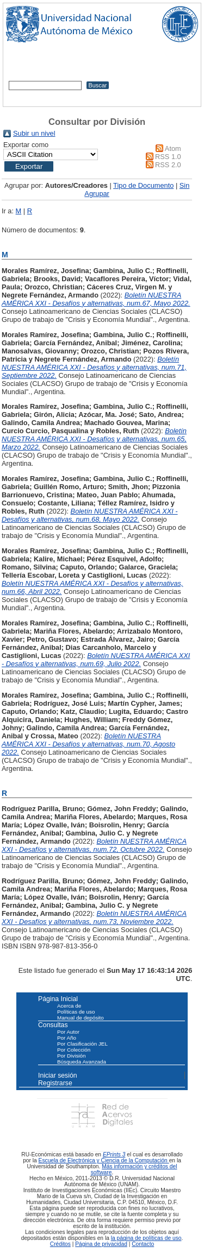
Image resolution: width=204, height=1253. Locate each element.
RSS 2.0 (168, 165)
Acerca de (69, 1006)
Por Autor (68, 1032)
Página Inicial (58, 999)
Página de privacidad (101, 1244)
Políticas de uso (76, 1012)
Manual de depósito (80, 1018)
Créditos (60, 1244)
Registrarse (55, 1083)
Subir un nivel (34, 133)
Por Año (66, 1038)
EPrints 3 (114, 1154)
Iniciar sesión (57, 1075)
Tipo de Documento (143, 185)
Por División (71, 1056)
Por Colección (73, 1050)
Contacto (143, 1244)
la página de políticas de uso (146, 1238)
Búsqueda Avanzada (81, 1062)
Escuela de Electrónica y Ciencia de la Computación (104, 1160)
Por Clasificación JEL (82, 1044)
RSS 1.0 (168, 157)
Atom (173, 148)
